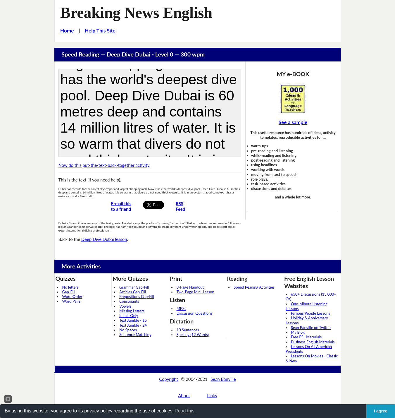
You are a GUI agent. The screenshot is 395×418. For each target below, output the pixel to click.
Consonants (129, 301)
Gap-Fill (68, 291)
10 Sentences (188, 330)
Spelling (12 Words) (193, 334)
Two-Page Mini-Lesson (195, 291)
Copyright (168, 379)
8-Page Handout (190, 287)
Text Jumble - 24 (133, 325)
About (184, 395)
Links (212, 395)
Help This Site (100, 31)
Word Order (72, 296)
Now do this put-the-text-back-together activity (103, 165)
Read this (184, 410)
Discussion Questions (195, 313)
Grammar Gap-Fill (134, 287)
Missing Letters (131, 311)
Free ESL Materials (306, 337)
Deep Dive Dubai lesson (104, 239)
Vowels (125, 306)
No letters (70, 287)
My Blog (298, 332)
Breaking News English (136, 12)
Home (67, 31)
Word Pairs (71, 301)
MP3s (181, 308)
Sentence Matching (135, 334)
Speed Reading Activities (254, 287)
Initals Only (128, 315)
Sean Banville (223, 379)
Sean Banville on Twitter (311, 327)
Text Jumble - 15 (133, 320)
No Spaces (128, 330)
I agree (380, 411)
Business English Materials (312, 342)
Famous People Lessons (310, 313)
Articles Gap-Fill (132, 291)
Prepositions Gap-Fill (136, 296)
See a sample (293, 122)
